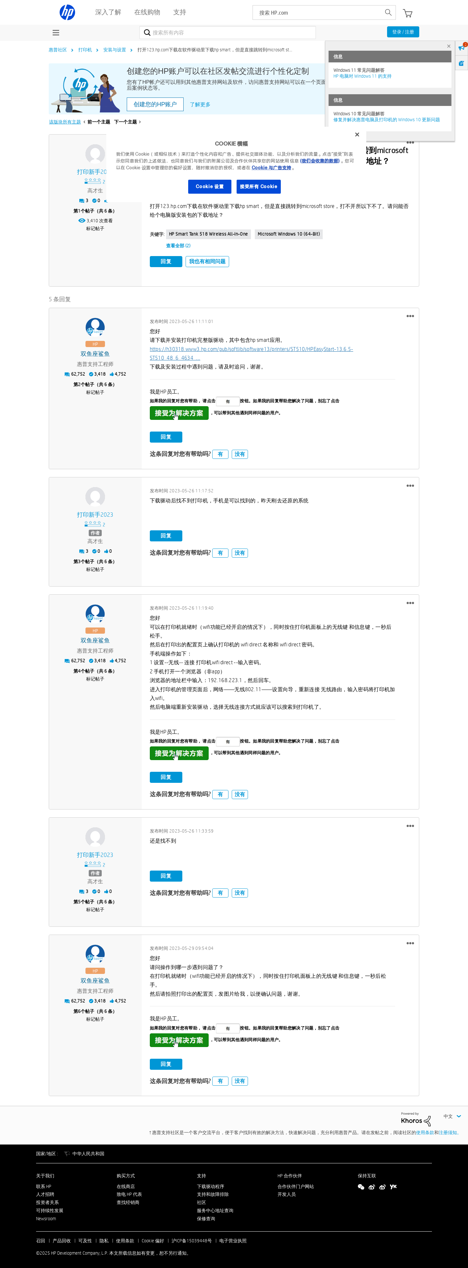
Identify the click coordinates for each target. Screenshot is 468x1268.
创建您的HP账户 (155, 104)
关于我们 (45, 1174)
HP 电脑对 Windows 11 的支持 (362, 76)
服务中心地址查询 (215, 1209)
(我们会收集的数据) (319, 161)
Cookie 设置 (210, 186)
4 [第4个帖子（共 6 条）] (79, 670)
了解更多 (200, 104)
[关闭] (357, 134)
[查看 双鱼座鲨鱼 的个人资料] (95, 352)
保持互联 (367, 1174)
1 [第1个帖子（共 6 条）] (79, 211)
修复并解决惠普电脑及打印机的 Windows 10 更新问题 (386, 120)
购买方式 (126, 1174)
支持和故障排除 (213, 1193)
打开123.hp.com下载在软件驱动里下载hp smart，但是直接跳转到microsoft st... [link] (214, 50)
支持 (201, 1174)
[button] (410, 142)
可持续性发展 (49, 1209)
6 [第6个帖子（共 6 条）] (79, 1010)
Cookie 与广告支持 (271, 168)
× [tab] (448, 46)
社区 (201, 1201)
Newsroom (46, 1217)
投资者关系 (47, 1201)
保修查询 (206, 1217)
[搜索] (227, 32)
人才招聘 (45, 1193)
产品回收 (62, 1239)
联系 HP (43, 1185)
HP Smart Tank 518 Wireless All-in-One (208, 234)
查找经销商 (128, 1201)
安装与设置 (114, 50)
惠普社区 (58, 50)
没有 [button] (240, 452)
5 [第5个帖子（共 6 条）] (79, 900)
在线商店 (126, 1185)
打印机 (85, 50)
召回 (40, 1239)
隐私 (104, 1239)
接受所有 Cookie (259, 186)
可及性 (85, 1239)
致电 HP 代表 (129, 1193)
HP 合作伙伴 (290, 1174)
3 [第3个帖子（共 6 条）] (79, 560)
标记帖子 (95, 228)
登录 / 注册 (403, 32)
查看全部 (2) (178, 246)
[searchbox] (317, 12)
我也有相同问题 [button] (207, 261)
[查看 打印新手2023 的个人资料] (95, 172)
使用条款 (425, 1131)
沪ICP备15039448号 (192, 1239)
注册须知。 (450, 1131)
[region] (236, 164)
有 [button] (220, 452)
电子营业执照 (233, 1239)
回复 (166, 261)
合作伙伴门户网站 (296, 1185)
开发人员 (287, 1193)
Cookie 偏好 (153, 1239)
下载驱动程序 (210, 1185)
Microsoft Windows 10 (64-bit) (289, 234)
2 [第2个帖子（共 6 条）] (79, 383)
